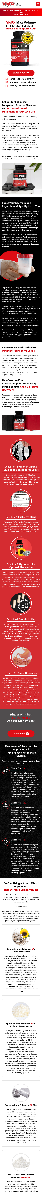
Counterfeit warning (11, 1185)
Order (5, 1190)
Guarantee (26, 1185)
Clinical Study (27, 1180)
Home (5, 1180)
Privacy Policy (27, 1190)
